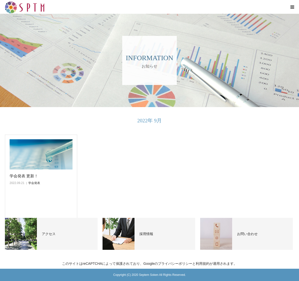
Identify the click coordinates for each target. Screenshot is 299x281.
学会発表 (34, 183)
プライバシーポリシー (175, 264)
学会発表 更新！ (24, 176)
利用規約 (202, 264)
